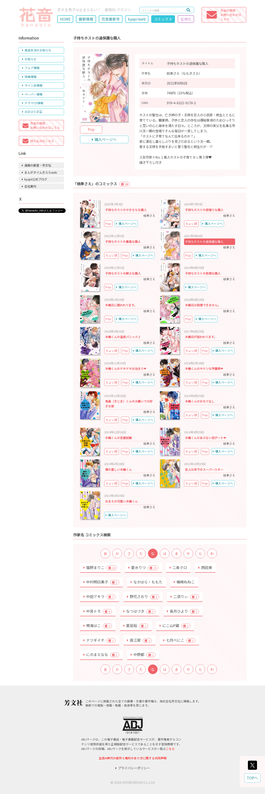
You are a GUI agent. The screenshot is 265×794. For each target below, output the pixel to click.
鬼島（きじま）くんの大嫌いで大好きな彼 (129, 403)
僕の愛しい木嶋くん (118, 469)
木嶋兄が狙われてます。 (201, 337)
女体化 (185, 19)
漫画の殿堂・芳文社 (36, 165)
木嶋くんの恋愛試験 (118, 438)
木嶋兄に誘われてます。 (121, 305)
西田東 (205, 567)
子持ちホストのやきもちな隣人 (126, 210)
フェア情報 (30, 68)
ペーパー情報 (32, 94)
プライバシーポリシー (132, 767)
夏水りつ (143, 567)
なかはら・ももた (146, 582)
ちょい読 (191, 223)
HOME (65, 19)
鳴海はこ (97, 625)
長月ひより (183, 611)
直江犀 (139, 640)
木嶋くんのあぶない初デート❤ (205, 438)
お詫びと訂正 (32, 111)
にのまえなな (101, 654)
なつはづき (139, 611)
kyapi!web (137, 19)
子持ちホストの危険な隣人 (203, 273)
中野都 (143, 654)
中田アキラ (99, 596)
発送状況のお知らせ (36, 50)
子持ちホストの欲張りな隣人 (204, 210)
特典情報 (29, 76)
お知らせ (29, 59)
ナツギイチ (99, 640)
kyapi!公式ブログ (34, 179)
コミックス (163, 19)
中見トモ (97, 611)
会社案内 (29, 186)
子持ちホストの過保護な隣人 (204, 241)
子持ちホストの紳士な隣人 (123, 273)
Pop (91, 129)
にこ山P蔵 (175, 625)
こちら (170, 748)
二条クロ (178, 567)
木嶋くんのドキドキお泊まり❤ (125, 368)
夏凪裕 (135, 625)
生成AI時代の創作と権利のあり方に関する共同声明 (132, 758)
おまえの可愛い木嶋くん (121, 501)
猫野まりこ (100, 567)
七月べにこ (179, 640)
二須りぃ (185, 596)
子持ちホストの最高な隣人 (123, 241)
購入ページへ (104, 139)
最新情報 (86, 19)
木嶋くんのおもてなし (199, 401)
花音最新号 (110, 19)
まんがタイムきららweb (39, 172)
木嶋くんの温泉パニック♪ (123, 337)
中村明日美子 (101, 582)
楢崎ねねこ (184, 582)
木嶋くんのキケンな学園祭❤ (204, 368)
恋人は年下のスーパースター (204, 469)
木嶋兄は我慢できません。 (203, 305)
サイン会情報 (32, 85)
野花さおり (143, 596)
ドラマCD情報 (32, 103)
